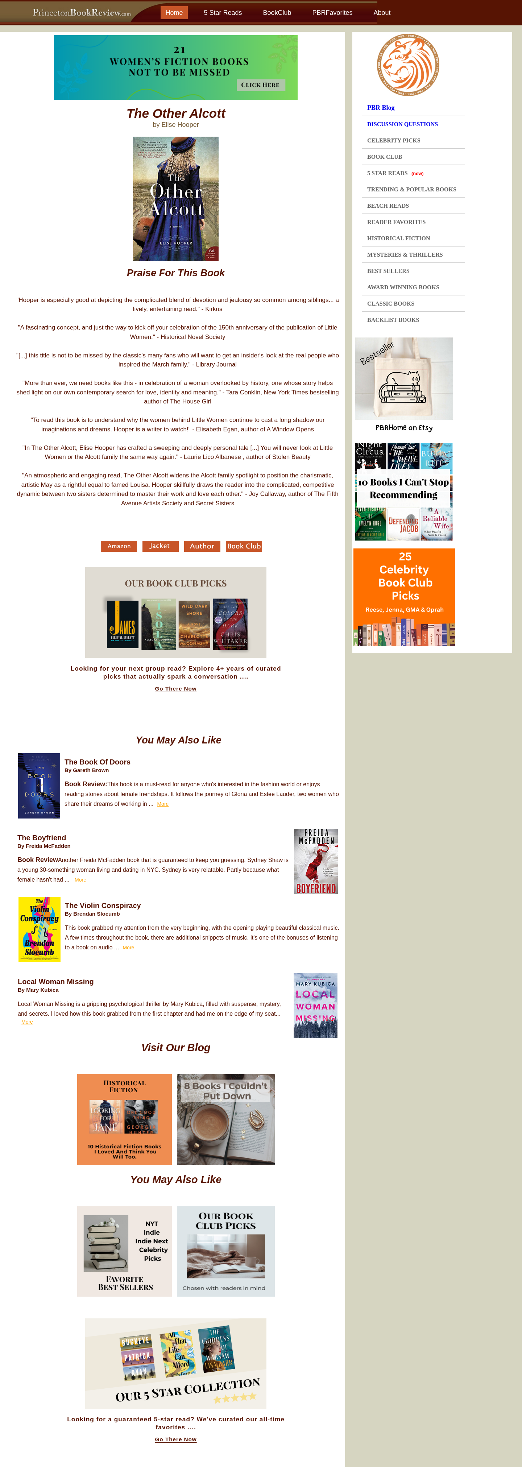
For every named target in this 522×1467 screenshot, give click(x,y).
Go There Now (176, 689)
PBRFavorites (332, 12)
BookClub (277, 12)
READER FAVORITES (396, 222)
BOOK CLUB (384, 157)
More (163, 804)
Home (174, 12)
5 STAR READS (395, 173)
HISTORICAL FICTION (398, 238)
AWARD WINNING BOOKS (403, 287)
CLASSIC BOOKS (390, 304)
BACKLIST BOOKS (393, 320)
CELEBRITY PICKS (393, 140)
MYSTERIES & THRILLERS (405, 255)
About (381, 12)
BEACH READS (388, 206)
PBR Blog (381, 107)
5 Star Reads (223, 12)
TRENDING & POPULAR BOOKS (411, 189)
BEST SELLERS (388, 271)
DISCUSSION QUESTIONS (402, 124)
